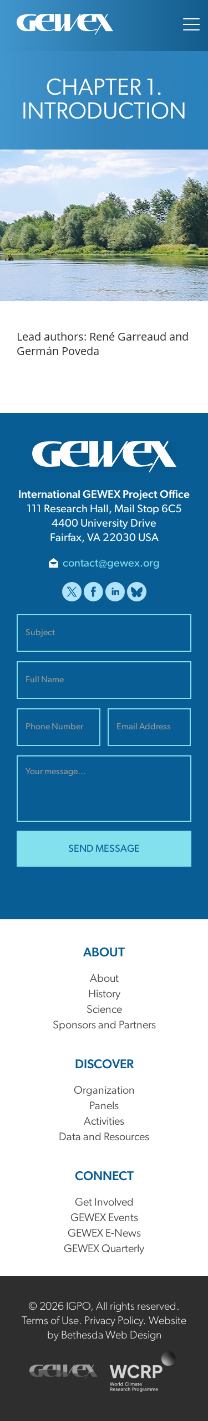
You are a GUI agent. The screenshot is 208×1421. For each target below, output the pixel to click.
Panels (104, 1106)
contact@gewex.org (111, 563)
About (104, 979)
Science (104, 1010)
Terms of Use (50, 1321)
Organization (104, 1090)
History (104, 994)
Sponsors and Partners (104, 1025)
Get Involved (104, 1202)
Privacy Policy (113, 1321)
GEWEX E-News (104, 1233)
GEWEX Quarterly (104, 1249)
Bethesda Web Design (111, 1335)
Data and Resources (104, 1137)
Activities (104, 1121)
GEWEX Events (104, 1218)
